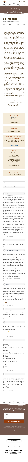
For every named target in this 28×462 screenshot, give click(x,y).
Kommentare (16, 21)
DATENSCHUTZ (19, 452)
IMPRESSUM (14, 452)
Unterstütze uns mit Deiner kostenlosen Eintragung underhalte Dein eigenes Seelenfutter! (14, 11)
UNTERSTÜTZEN (8, 452)
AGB (17, 454)
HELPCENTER (7, 450)
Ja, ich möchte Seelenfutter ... (14, 421)
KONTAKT (12, 450)
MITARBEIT (20, 450)
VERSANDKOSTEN (13, 454)
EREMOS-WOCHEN (14, 145)
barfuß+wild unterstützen (14, 440)
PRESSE (16, 450)
